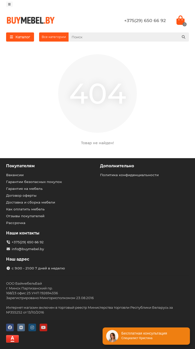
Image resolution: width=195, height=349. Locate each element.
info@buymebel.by (28, 249)
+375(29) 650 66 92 (145, 20)
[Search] (129, 37)
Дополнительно (117, 165)
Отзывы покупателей (25, 216)
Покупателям (20, 165)
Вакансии (15, 175)
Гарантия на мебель (24, 189)
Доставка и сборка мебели (30, 202)
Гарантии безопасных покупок (34, 182)
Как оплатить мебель (25, 209)
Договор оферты (21, 195)
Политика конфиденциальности (129, 175)
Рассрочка (15, 223)
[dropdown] (9, 4)
